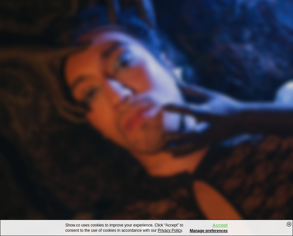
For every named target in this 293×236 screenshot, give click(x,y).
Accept (220, 225)
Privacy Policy (170, 230)
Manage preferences (209, 230)
